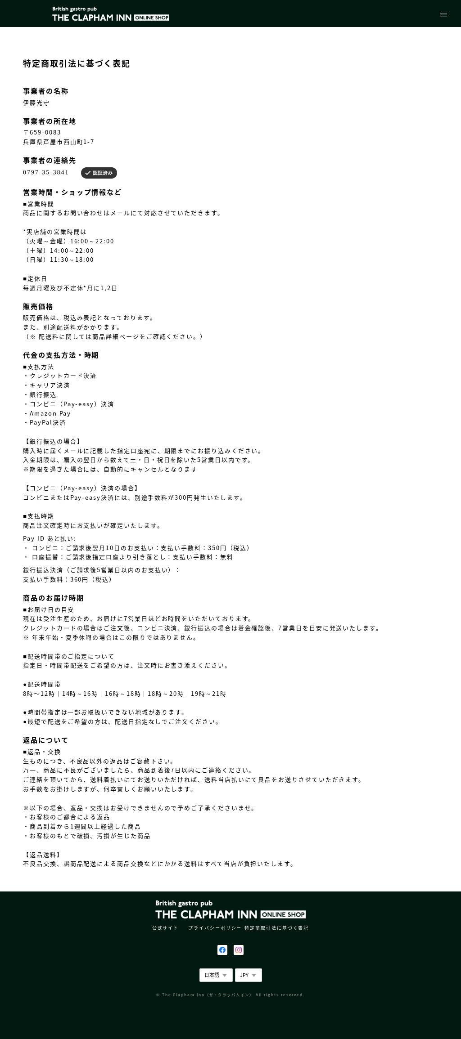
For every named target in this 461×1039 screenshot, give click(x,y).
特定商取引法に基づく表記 (276, 927)
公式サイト (165, 927)
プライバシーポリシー (215, 927)
